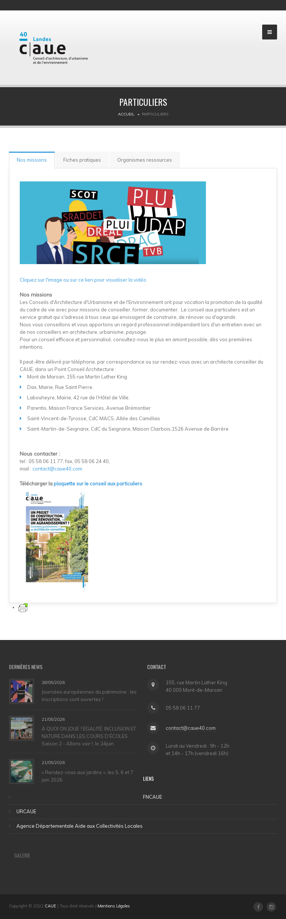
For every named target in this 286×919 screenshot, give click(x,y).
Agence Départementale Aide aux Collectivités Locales (79, 826)
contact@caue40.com (57, 469)
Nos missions (32, 160)
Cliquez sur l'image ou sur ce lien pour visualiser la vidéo (83, 280)
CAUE (50, 906)
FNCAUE (152, 797)
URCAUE (26, 811)
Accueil (126, 114)
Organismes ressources (144, 160)
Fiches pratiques (82, 160)
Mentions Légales (114, 906)
